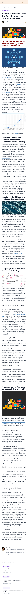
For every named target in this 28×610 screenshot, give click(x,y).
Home (3, 7)
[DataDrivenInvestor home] (4, 2)
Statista (16, 133)
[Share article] (23, 22)
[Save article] (25, 22)
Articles (6, 7)
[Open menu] (25, 2)
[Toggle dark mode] (23, 2)
